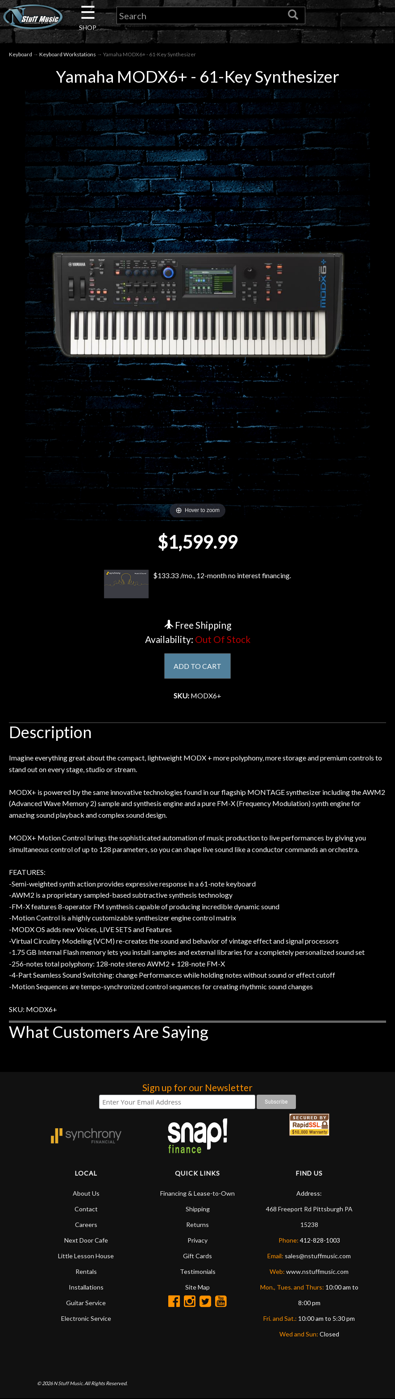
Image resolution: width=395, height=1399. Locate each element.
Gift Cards (197, 1256)
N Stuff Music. (68, 1383)
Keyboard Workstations (67, 54)
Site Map (197, 1287)
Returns (197, 1225)
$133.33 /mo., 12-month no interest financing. (197, 584)
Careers (86, 1225)
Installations (86, 1287)
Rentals (86, 1272)
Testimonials (198, 1272)
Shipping (198, 1209)
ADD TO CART (197, 666)
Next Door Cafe (86, 1240)
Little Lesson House (86, 1256)
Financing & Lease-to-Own (197, 1193)
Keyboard (20, 54)
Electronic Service (86, 1319)
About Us (86, 1193)
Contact (86, 1209)
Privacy (197, 1240)
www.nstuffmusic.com (317, 1272)
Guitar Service (86, 1303)
